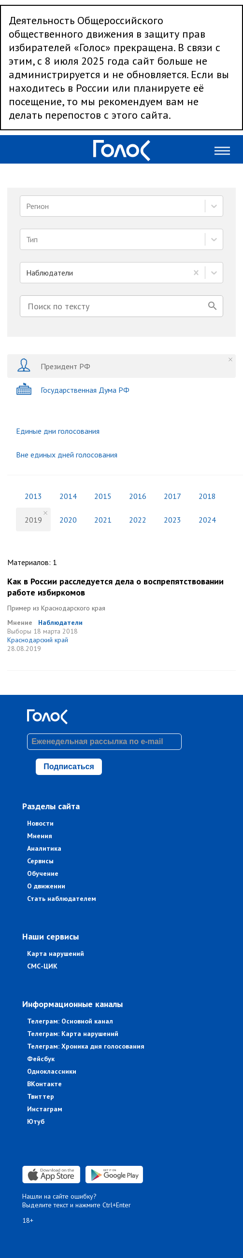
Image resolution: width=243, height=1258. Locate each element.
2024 (207, 520)
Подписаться (68, 766)
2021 (103, 520)
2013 (33, 496)
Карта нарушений (55, 953)
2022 (137, 520)
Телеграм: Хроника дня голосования (85, 1046)
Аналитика (44, 848)
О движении (46, 886)
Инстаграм (44, 1109)
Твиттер (40, 1096)
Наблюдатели (60, 622)
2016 (137, 496)
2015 (103, 496)
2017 (172, 496)
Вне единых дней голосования (66, 454)
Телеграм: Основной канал (70, 1021)
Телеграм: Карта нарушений (72, 1033)
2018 (207, 496)
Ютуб (35, 1121)
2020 (68, 520)
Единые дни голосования (58, 431)
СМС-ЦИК (42, 966)
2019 (33, 520)
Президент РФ (53, 366)
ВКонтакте (44, 1083)
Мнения (39, 835)
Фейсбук (41, 1058)
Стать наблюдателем (61, 898)
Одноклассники (51, 1071)
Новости (40, 823)
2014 (68, 496)
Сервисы (40, 861)
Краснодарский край (37, 640)
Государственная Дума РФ (72, 390)
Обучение (42, 873)
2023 (172, 520)
